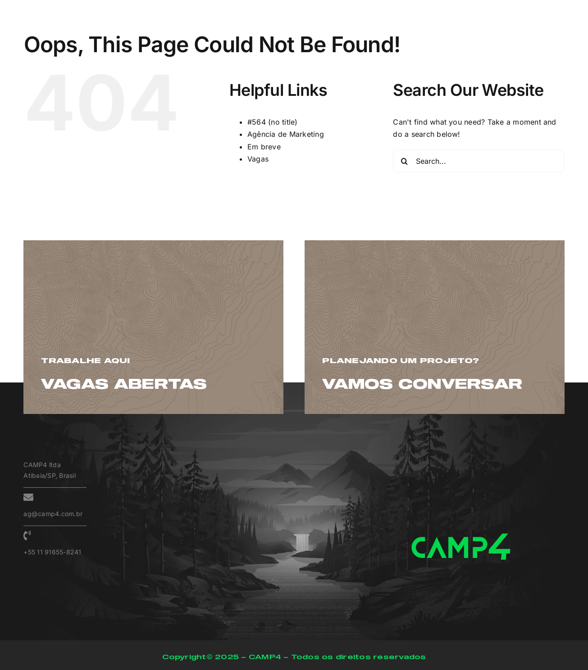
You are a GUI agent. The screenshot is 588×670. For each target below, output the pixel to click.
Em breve (264, 146)
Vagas (258, 158)
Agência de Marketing (285, 134)
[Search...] (478, 161)
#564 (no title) (272, 121)
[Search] (404, 161)
